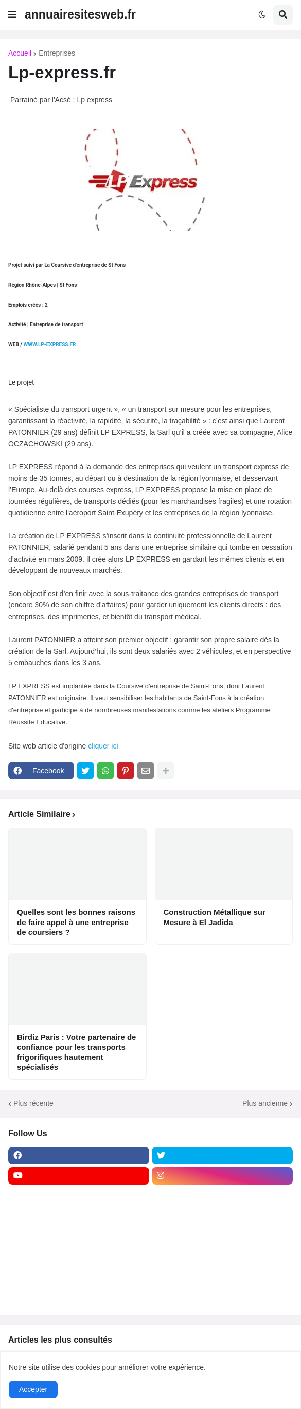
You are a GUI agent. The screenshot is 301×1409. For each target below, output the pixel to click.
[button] (12, 15)
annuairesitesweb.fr (80, 14)
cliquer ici (104, 746)
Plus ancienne (265, 1103)
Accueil (19, 53)
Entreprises (57, 53)
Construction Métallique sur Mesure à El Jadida (214, 917)
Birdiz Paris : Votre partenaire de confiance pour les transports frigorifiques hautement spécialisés (76, 1052)
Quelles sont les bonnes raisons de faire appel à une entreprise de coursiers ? (76, 922)
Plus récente (33, 1103)
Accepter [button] (33, 1389)
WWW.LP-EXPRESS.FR (49, 344)
